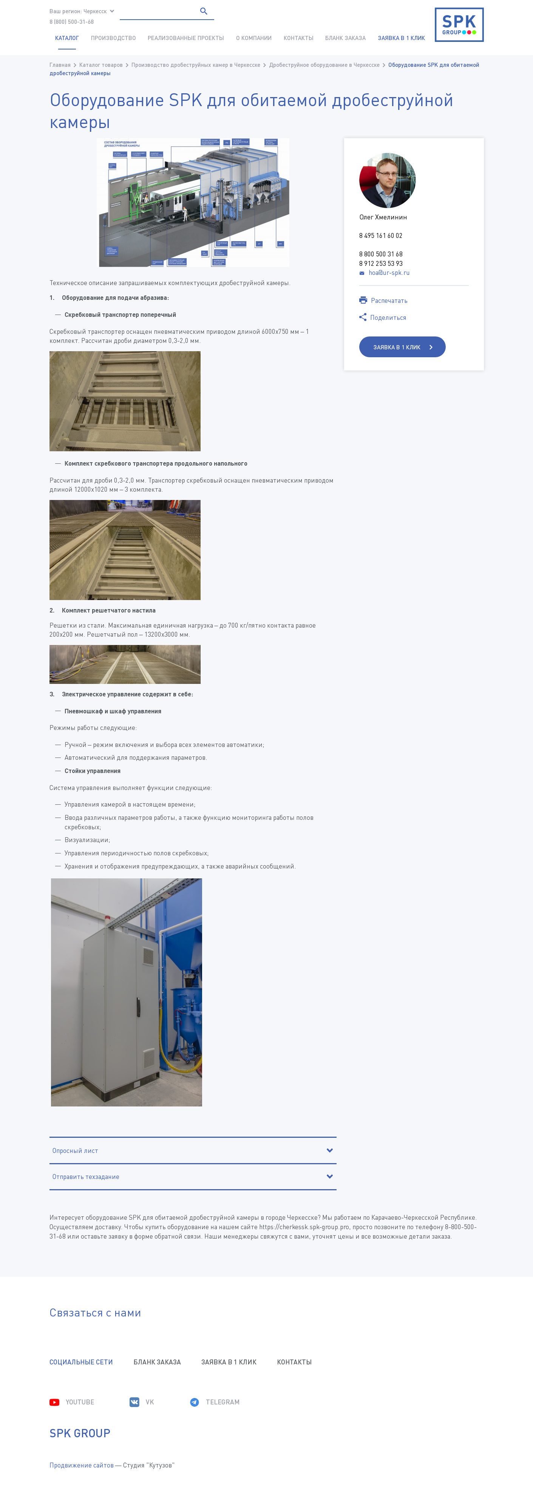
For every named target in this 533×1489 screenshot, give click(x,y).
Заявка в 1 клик (397, 347)
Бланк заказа (345, 37)
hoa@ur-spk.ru (389, 272)
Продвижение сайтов (81, 1465)
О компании (254, 37)
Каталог (67, 37)
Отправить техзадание (86, 1176)
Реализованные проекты (186, 37)
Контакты (299, 37)
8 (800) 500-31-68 (71, 21)
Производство (113, 37)
